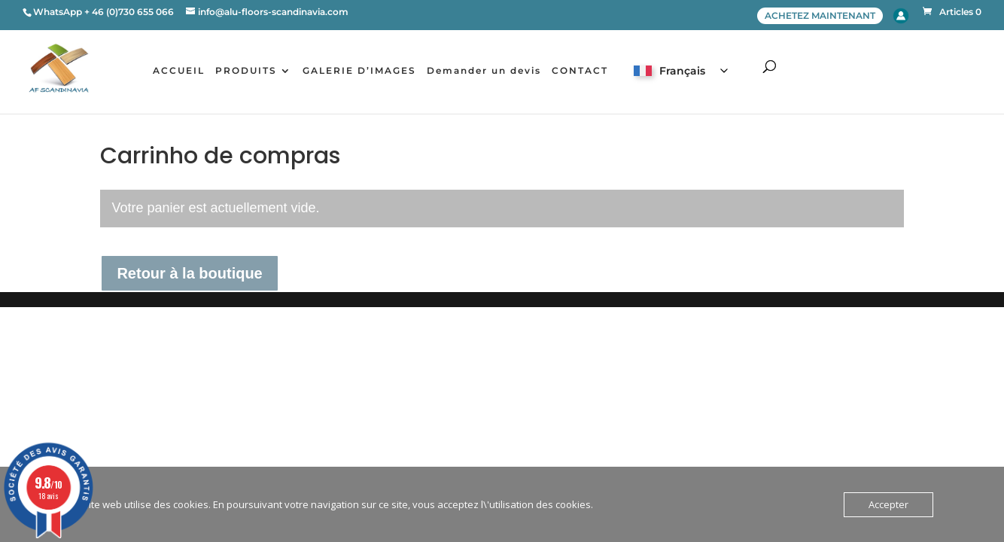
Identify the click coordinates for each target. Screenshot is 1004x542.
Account (901, 16)
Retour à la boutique (189, 273)
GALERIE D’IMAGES (359, 70)
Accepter (888, 504)
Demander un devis (484, 70)
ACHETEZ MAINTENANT (820, 15)
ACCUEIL (179, 70)
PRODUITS (246, 70)
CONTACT (580, 70)
